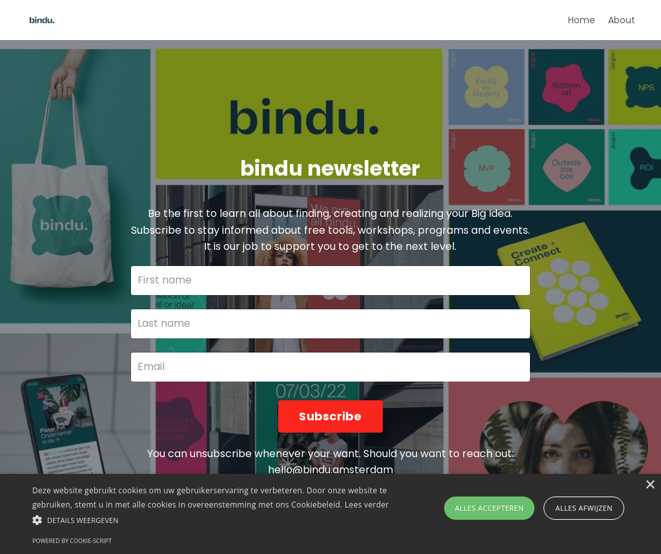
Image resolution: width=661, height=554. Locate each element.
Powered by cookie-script (72, 541)
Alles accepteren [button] (489, 508)
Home (581, 20)
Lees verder (367, 504)
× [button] (650, 485)
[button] (226, 519)
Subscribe (330, 416)
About (621, 20)
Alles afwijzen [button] (584, 508)
